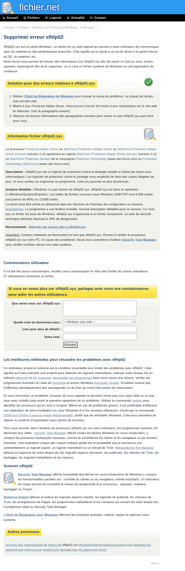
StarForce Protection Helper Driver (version (107, 154)
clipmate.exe (68, 550)
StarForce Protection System (30, 159)
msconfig (58, 383)
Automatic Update (106, 383)
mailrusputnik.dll (35, 545)
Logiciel (53, 17)
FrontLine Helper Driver (41, 149)
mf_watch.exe (88, 550)
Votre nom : (53, 337)
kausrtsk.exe (14, 550)
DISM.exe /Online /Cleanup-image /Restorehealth (38, 415)
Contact (98, 17)
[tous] (102, 550)
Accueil (10, 17)
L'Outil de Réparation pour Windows (31, 515)
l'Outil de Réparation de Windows (49, 96)
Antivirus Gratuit (16, 497)
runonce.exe (33, 550)
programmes (14, 209)
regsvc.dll (54, 545)
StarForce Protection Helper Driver (88, 149)
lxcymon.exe (14, 545)
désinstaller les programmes (72, 378)
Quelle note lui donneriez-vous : (38, 322)
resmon (137, 400)
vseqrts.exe (50, 550)
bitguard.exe (142, 545)
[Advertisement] (174, 103)
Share (154, 563)
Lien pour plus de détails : (42, 329)
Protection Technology (90, 159)
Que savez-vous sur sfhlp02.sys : (37, 303)
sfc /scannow (42, 378)
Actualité (75, 17)
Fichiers (31, 17)
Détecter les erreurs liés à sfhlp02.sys (57, 227)
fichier (37, 7)
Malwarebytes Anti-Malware (134, 448)
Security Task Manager (139, 240)
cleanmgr (21, 378)
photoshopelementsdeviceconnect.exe (105, 545)
